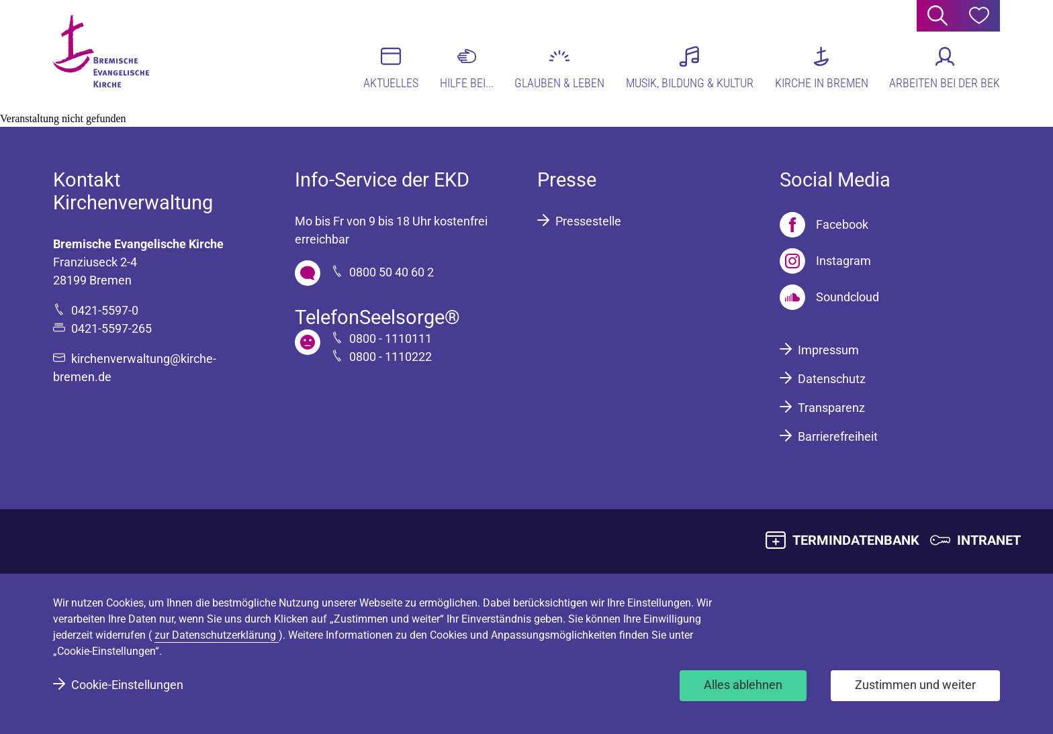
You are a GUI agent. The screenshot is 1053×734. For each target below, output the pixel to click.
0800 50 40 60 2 (391, 272)
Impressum (828, 350)
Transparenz (831, 408)
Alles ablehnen (743, 685)
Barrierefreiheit (838, 436)
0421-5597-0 (104, 310)
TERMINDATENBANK (855, 540)
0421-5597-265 (111, 328)
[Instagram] (825, 261)
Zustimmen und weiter (915, 685)
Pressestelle (588, 221)
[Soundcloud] (829, 297)
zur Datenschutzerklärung (216, 635)
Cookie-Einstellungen (127, 685)
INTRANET (989, 540)
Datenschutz (832, 379)
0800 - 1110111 (390, 338)
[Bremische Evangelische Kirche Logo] (105, 54)
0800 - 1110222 (390, 357)
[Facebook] (824, 225)
